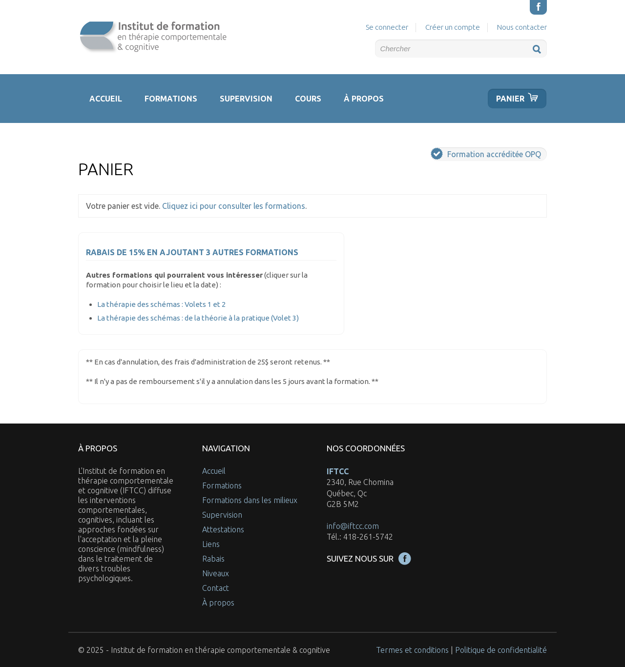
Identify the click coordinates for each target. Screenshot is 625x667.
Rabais (213, 558)
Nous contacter (522, 27)
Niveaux (215, 573)
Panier (510, 98)
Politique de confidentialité (501, 650)
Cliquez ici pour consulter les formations (233, 206)
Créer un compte (452, 27)
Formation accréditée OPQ (486, 153)
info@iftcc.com (353, 526)
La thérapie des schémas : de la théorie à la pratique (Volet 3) (198, 318)
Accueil (105, 98)
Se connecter (387, 27)
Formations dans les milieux (249, 500)
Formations (171, 98)
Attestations (223, 529)
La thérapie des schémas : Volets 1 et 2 (161, 304)
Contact (215, 588)
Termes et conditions (412, 650)
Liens (211, 544)
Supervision (246, 98)
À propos (364, 98)
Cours (308, 98)
